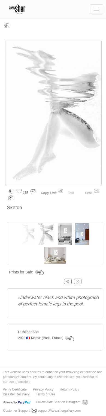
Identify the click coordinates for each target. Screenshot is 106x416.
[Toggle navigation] (96, 9)
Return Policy (69, 389)
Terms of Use (45, 394)
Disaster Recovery (16, 394)
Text (74, 193)
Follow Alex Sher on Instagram (58, 402)
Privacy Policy (43, 389)
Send (92, 193)
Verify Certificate (15, 389)
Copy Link (49, 193)
